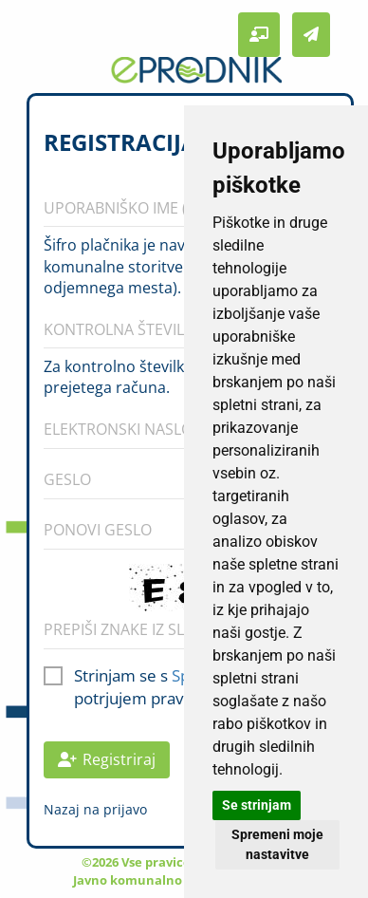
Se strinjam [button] (256, 805)
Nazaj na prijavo (95, 809)
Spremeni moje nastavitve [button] (277, 844)
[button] (259, 34)
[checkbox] (53, 673)
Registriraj (107, 760)
